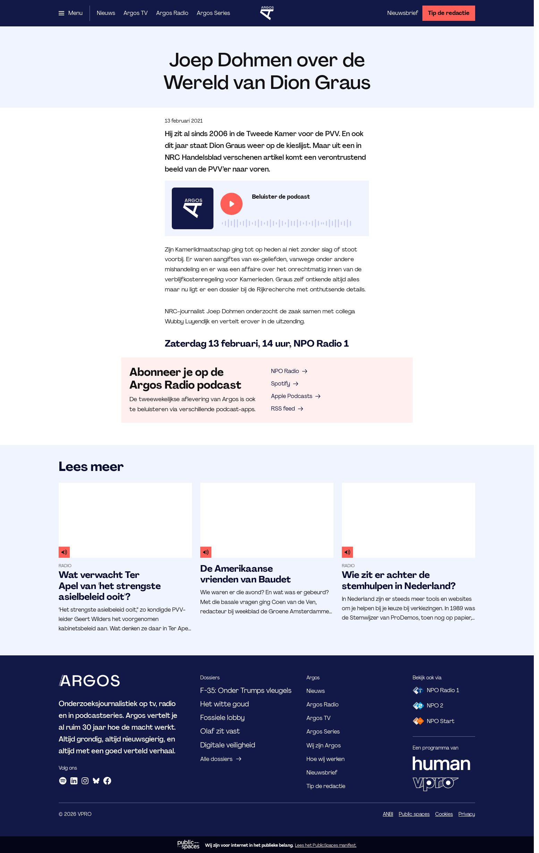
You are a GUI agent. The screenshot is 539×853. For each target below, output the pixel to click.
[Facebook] (107, 781)
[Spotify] (63, 781)
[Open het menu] (70, 13)
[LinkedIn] (74, 781)
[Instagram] (85, 781)
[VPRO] (435, 784)
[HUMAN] (441, 763)
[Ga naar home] (267, 13)
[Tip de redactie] (448, 13)
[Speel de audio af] (231, 204)
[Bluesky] (96, 781)
